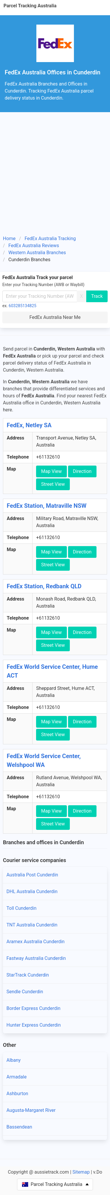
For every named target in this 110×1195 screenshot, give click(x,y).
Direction (82, 471)
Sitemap (81, 1172)
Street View (53, 484)
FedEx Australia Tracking (50, 238)
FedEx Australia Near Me (55, 317)
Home (9, 238)
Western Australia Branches (37, 252)
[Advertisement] (55, 176)
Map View (51, 471)
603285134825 (22, 305)
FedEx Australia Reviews (34, 245)
